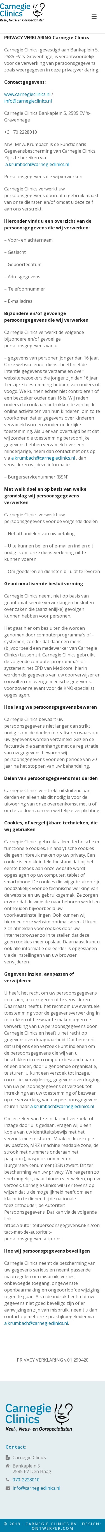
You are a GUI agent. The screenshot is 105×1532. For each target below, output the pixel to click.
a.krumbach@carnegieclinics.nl (37, 164)
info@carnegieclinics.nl (28, 101)
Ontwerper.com (53, 1528)
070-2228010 (26, 1479)
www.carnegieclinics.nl (27, 94)
